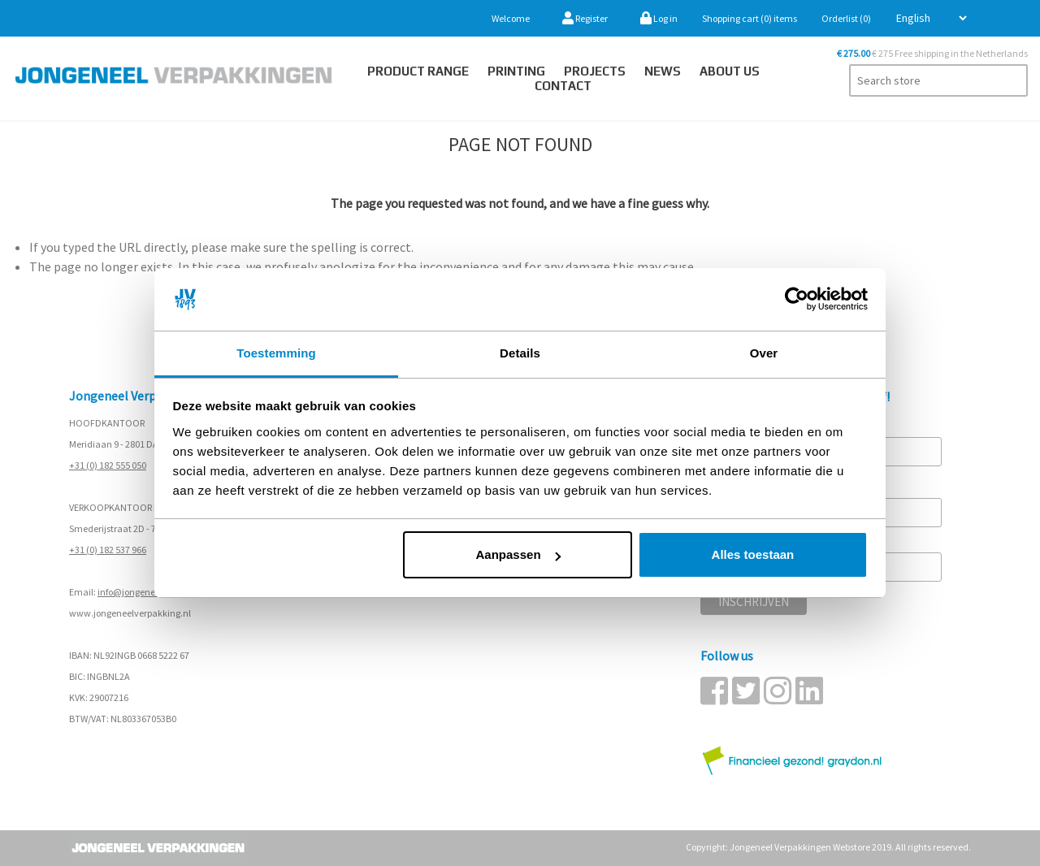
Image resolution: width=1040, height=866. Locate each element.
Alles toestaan (753, 554)
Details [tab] (520, 353)
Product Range (418, 71)
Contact (563, 86)
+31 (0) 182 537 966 (107, 549)
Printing (516, 71)
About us (730, 71)
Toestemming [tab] (276, 353)
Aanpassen (518, 554)
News (662, 71)
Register (585, 18)
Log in (659, 18)
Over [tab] (764, 353)
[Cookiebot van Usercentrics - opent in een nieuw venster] (797, 300)
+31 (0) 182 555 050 (107, 465)
